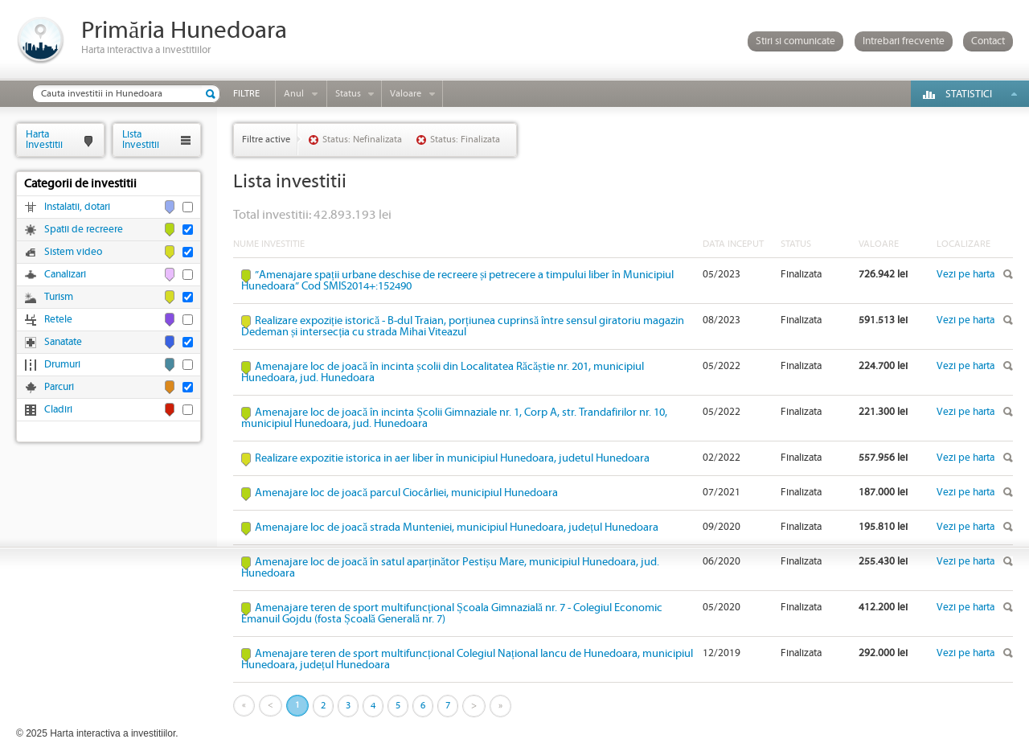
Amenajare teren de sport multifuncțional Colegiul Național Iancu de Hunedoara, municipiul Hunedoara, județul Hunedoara (467, 659)
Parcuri (59, 387)
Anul (294, 93)
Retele (58, 320)
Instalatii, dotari (77, 207)
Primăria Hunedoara (184, 31)
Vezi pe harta (965, 274)
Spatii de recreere (83, 230)
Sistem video (73, 252)
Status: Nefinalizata (362, 139)
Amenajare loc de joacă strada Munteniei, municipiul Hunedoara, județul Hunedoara (456, 527)
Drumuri (62, 365)
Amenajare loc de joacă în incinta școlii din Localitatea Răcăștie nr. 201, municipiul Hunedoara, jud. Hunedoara (442, 372)
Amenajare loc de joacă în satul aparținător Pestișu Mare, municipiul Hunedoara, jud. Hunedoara (450, 567)
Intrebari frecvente (904, 41)
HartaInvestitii (44, 139)
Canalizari (65, 275)
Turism (58, 297)
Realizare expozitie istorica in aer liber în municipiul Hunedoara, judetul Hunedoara (452, 458)
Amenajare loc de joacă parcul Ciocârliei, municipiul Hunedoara (406, 493)
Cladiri (58, 410)
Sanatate (63, 342)
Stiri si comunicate (795, 41)
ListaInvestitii (140, 139)
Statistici (968, 94)
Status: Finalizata (465, 139)
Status (348, 93)
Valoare (405, 93)
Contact (988, 41)
